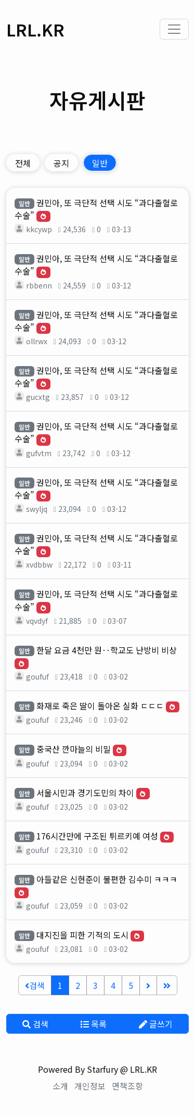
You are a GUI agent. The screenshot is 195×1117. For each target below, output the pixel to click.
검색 (35, 985)
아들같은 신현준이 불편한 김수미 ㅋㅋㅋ (106, 879)
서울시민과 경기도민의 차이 (85, 792)
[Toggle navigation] (174, 29)
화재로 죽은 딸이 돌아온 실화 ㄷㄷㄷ (100, 705)
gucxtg (38, 397)
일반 (100, 163)
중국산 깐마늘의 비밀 (73, 749)
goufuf (37, 676)
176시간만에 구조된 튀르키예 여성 (97, 836)
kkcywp (39, 229)
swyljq (36, 509)
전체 (23, 163)
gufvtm (38, 453)
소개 (60, 1086)
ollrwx (36, 341)
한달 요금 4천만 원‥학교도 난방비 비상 (106, 650)
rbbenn (39, 285)
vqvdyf (37, 621)
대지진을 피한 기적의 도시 (82, 934)
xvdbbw (39, 564)
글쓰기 (156, 1024)
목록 (94, 1024)
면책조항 (127, 1086)
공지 (61, 163)
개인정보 (90, 1086)
